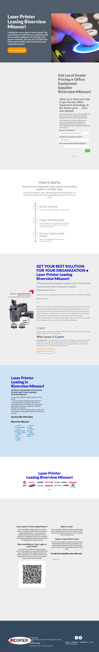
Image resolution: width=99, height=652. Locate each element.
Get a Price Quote (17, 50)
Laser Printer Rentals (20, 430)
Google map (55, 559)
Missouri (43, 643)
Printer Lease (18, 435)
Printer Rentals (30, 430)
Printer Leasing (18, 439)
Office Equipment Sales (31, 434)
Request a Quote (45, 351)
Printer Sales (21, 433)
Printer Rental (30, 426)
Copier (38, 318)
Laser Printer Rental (20, 426)
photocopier (41, 331)
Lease (39, 286)
